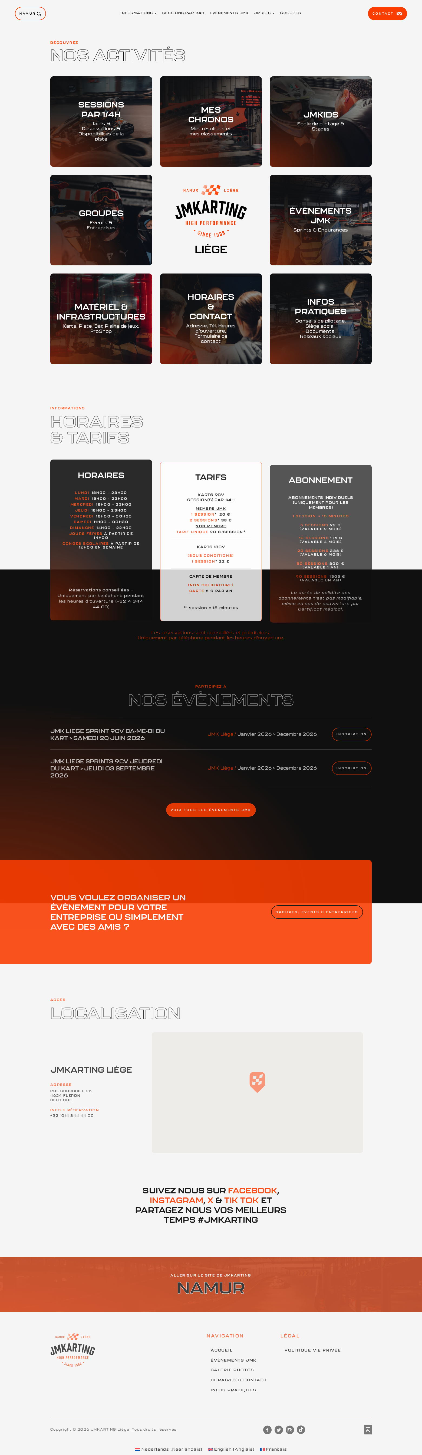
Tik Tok (241, 1200)
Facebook (252, 1190)
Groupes (290, 13)
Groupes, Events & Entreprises (317, 912)
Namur (30, 13)
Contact (387, 13)
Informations (137, 13)
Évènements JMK (229, 13)
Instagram (176, 1200)
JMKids (262, 13)
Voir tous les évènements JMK (211, 810)
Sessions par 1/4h (183, 13)
